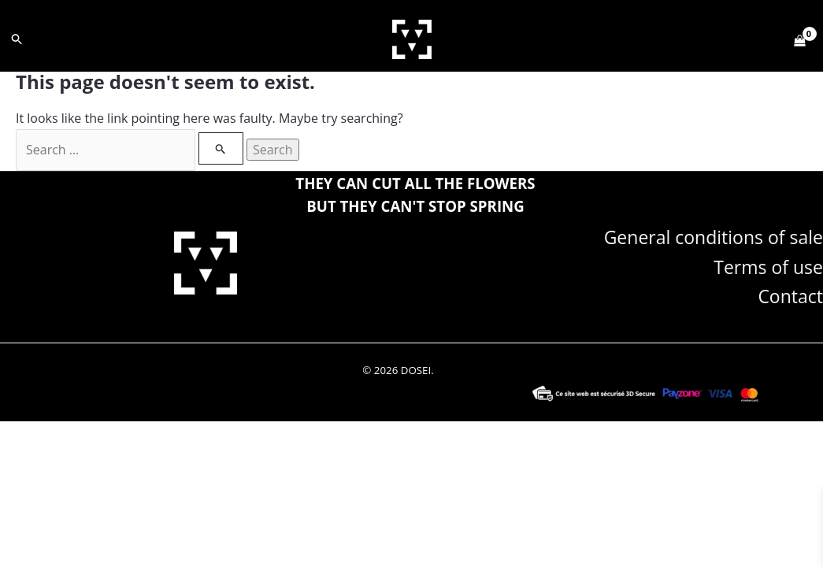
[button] (17, 39)
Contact (790, 295)
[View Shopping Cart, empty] (799, 39)
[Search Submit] (220, 148)
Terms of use (768, 266)
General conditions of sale (713, 236)
